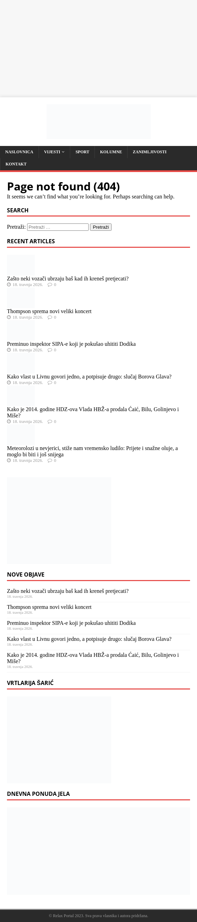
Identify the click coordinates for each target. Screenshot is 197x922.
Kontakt (16, 164)
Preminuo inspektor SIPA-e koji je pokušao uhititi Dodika (71, 344)
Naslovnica (19, 151)
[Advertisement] (98, 48)
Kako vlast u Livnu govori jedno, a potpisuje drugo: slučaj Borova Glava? (89, 377)
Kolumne (111, 151)
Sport (82, 151)
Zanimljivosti (149, 151)
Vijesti (52, 151)
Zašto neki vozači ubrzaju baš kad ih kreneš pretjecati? (68, 279)
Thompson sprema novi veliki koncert (49, 311)
